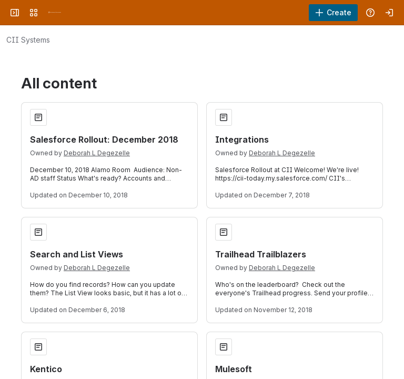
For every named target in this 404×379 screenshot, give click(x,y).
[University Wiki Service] (54, 12)
